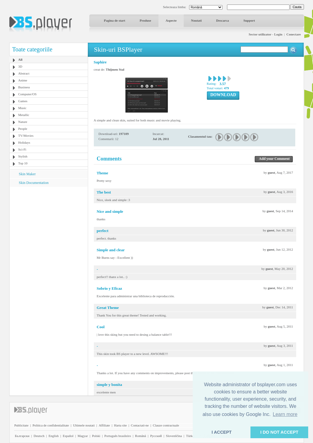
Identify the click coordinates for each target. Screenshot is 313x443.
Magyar (83, 436)
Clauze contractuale (166, 425)
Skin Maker (27, 174)
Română (140, 436)
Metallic (23, 115)
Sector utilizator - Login (265, 34)
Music (22, 108)
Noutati (196, 20)
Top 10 (23, 163)
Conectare (293, 34)
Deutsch (39, 436)
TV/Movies (26, 135)
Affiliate (104, 425)
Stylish (23, 156)
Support (249, 20)
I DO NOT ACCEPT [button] (279, 432)
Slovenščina (174, 436)
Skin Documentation (34, 183)
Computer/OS (27, 94)
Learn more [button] (285, 414)
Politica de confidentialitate (50, 425)
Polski (96, 436)
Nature (22, 122)
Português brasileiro (117, 436)
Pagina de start (114, 20)
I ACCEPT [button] (222, 432)
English (53, 436)
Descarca (222, 20)
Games (23, 101)
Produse (145, 20)
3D (20, 66)
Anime (22, 80)
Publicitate (21, 425)
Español (68, 436)
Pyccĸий (156, 436)
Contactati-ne (140, 425)
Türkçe (190, 436)
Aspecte (171, 20)
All (20, 59)
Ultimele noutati (84, 425)
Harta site (120, 425)
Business (24, 87)
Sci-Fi (22, 149)
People (22, 128)
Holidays (24, 142)
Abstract (23, 73)
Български (22, 436)
